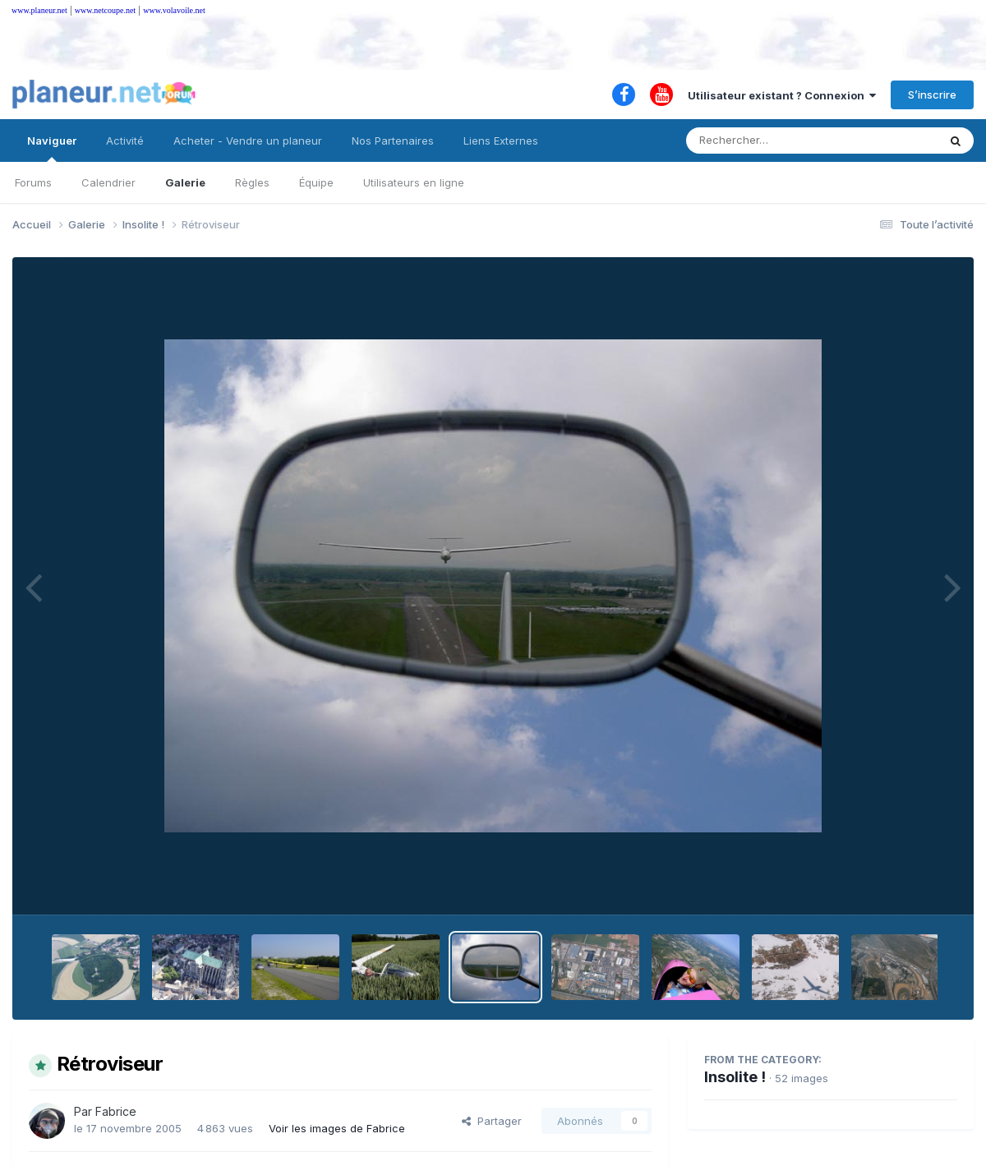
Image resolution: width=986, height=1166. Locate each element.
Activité (125, 140)
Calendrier (108, 182)
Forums (33, 182)
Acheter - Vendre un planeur (247, 140)
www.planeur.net (39, 10)
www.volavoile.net (174, 10)
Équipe (316, 182)
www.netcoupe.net (105, 10)
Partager (492, 1120)
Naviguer (51, 148)
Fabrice (115, 1111)
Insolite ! (735, 1076)
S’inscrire (932, 94)
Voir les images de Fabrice (337, 1128)
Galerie (185, 182)
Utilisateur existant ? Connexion (782, 95)
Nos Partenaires (393, 140)
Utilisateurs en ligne (413, 182)
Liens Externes (500, 140)
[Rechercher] (764, 140)
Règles (252, 182)
